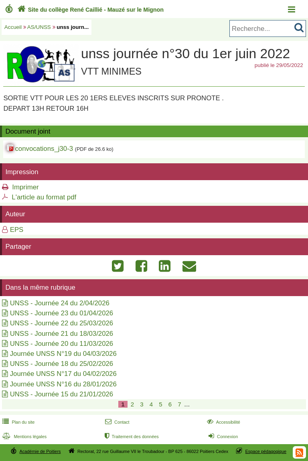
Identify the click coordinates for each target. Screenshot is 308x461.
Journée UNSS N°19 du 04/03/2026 (63, 353)
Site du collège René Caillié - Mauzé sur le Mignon (90, 9)
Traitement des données (131, 436)
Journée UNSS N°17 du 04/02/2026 (63, 374)
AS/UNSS (39, 27)
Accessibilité (222, 422)
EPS (17, 230)
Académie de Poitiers (40, 451)
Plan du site (17, 422)
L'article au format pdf (44, 197)
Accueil (13, 27)
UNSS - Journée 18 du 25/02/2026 (61, 364)
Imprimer (25, 187)
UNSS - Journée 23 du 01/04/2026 (61, 313)
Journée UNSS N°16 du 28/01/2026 (63, 384)
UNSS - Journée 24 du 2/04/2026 (59, 303)
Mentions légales (24, 436)
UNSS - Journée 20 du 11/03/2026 (61, 343)
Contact (116, 422)
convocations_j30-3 (44, 148)
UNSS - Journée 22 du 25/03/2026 (61, 323)
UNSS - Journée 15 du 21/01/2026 (61, 394)
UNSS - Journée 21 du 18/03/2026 (61, 333)
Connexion (222, 436)
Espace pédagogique (266, 451)
